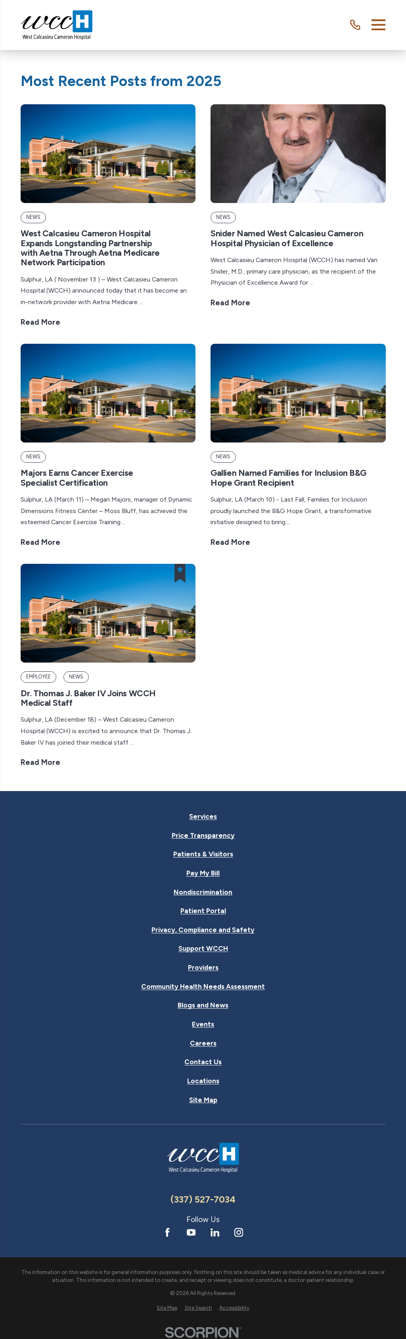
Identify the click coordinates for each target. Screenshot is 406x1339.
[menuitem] (167, 1308)
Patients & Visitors (203, 854)
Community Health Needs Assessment (203, 986)
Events (203, 1024)
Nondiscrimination (203, 892)
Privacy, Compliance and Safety (203, 930)
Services (203, 816)
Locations (203, 1081)
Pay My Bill (203, 873)
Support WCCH (203, 948)
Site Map (203, 1100)
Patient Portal (203, 911)
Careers (203, 1043)
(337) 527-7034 (203, 1199)
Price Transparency (203, 835)
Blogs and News (203, 1005)
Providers (203, 967)
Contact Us (203, 1062)
